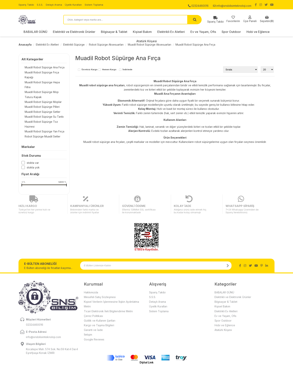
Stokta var (33, 151)
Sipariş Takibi (26, 4)
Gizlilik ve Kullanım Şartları (99, 300)
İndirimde (127, 70)
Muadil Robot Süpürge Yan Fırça (41, 119)
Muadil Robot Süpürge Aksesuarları (149, 44)
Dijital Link (146, 342)
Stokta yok (33, 156)
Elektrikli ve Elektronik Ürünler (74, 32)
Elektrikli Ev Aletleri (171, 32)
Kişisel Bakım (142, 32)
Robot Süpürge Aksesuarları (106, 44)
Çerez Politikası (93, 295)
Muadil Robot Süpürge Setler (39, 104)
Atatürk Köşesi (146, 41)
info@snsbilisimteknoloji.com (232, 4)
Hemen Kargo (109, 70)
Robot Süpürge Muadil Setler (39, 125)
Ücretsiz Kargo (89, 70)
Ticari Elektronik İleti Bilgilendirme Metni (108, 290)
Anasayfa (25, 44)
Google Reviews (94, 319)
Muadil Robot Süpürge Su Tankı (41, 109)
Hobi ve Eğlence (258, 32)
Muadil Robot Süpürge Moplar (39, 93)
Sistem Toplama (97, 4)
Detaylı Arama (55, 4)
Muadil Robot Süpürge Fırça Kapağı (43, 72)
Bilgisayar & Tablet (114, 32)
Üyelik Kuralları (76, 4)
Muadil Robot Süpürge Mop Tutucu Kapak (43, 86)
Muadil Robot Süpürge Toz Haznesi (43, 114)
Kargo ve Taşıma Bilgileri (99, 304)
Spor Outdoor (231, 32)
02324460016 (198, 4)
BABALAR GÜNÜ (35, 32)
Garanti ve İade (93, 309)
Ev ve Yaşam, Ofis (203, 32)
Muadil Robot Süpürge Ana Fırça (195, 44)
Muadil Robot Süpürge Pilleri (38, 98)
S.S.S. (41, 4)
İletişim (88, 314)
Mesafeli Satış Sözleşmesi (100, 276)
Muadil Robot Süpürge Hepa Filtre (42, 78)
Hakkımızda (91, 272)
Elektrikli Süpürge (74, 44)
